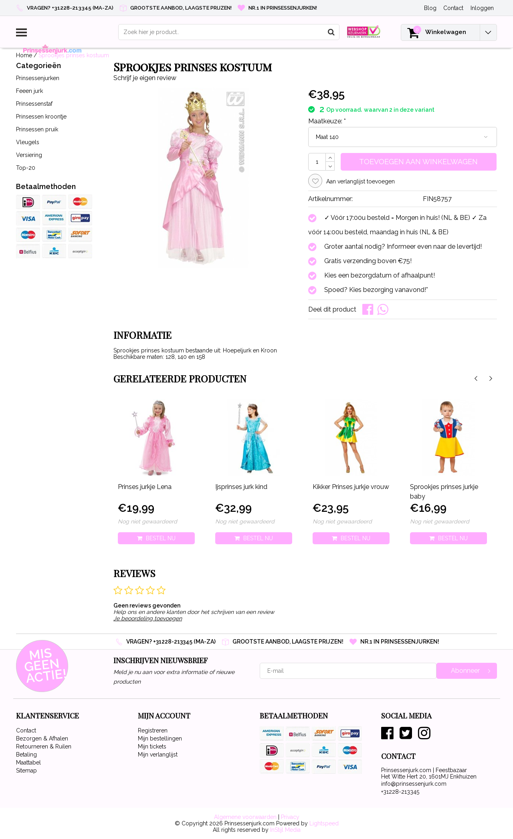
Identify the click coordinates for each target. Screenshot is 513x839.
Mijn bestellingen (160, 738)
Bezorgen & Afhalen (42, 738)
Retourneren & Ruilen (43, 746)
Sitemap (26, 770)
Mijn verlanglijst (158, 754)
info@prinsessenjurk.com (413, 784)
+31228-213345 (400, 792)
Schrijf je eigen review (144, 78)
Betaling (26, 754)
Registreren (153, 730)
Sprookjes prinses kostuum (73, 55)
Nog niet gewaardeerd (147, 521)
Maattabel (28, 762)
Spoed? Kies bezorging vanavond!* (376, 290)
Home (24, 55)
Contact (26, 730)
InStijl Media (285, 830)
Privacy (290, 817)
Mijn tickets (152, 746)
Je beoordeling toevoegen (147, 618)
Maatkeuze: (327, 121)
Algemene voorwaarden (245, 817)
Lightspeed (324, 823)
